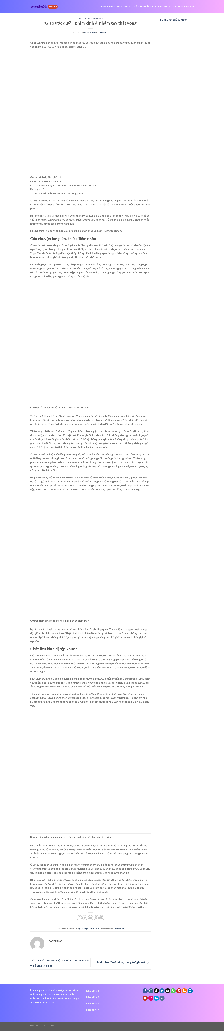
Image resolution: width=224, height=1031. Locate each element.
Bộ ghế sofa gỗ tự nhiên (173, 19)
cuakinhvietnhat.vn (114, 6)
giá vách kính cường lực (151, 6)
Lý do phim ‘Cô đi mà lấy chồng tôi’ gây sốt (124, 962)
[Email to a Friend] (90, 917)
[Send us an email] (167, 991)
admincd (103, 32)
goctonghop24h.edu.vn (90, 18)
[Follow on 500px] (156, 998)
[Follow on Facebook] (145, 991)
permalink (119, 928)
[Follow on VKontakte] (162, 998)
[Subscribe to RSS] (184, 991)
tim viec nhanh (183, 6)
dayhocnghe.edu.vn (42, 1026)
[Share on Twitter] (84, 917)
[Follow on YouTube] (145, 998)
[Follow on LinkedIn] (190, 991)
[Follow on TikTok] (156, 991)
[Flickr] (150, 998)
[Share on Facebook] (79, 917)
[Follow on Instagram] (150, 991)
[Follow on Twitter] (162, 991)
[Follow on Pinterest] (178, 991)
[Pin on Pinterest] (96, 917)
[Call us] (173, 991)
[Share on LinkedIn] (101, 917)
